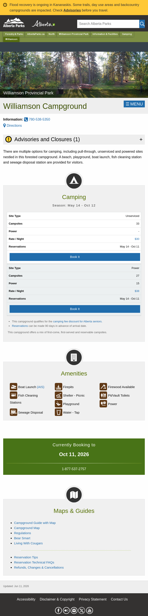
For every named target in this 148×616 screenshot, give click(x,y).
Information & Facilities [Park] (105, 34)
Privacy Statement (93, 599)
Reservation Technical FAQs (34, 562)
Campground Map (27, 528)
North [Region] (52, 34)
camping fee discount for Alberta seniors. (77, 321)
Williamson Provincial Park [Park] (74, 34)
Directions (12, 125)
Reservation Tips (26, 557)
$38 (137, 291)
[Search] (108, 24)
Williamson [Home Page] (11, 39)
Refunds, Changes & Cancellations (39, 567)
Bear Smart (22, 538)
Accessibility (26, 599)
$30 (137, 238)
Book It (75, 257)
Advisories (72, 10)
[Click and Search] (142, 24)
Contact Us (119, 599)
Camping (127, 34)
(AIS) (40, 387)
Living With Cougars (28, 543)
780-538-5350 (37, 119)
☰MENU (134, 104)
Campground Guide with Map (35, 523)
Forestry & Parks (14, 34)
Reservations (20, 325)
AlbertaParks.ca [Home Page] (36, 34)
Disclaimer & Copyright (57, 599)
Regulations (22, 533)
